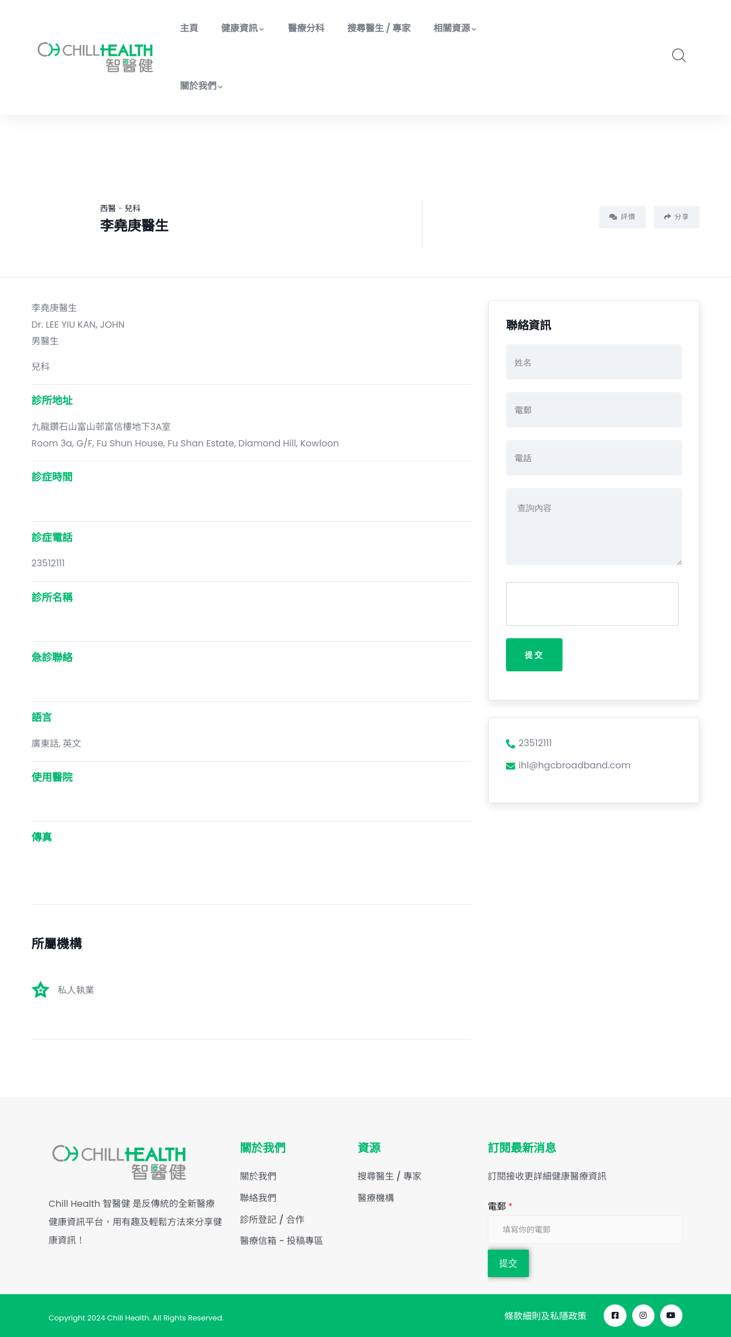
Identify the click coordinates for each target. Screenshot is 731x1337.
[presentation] (593, 604)
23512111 (529, 744)
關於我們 (202, 85)
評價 (622, 217)
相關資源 (455, 28)
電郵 (500, 1207)
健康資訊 (243, 28)
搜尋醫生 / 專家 (379, 28)
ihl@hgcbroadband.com (568, 766)
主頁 (189, 28)
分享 (676, 217)
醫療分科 (306, 28)
